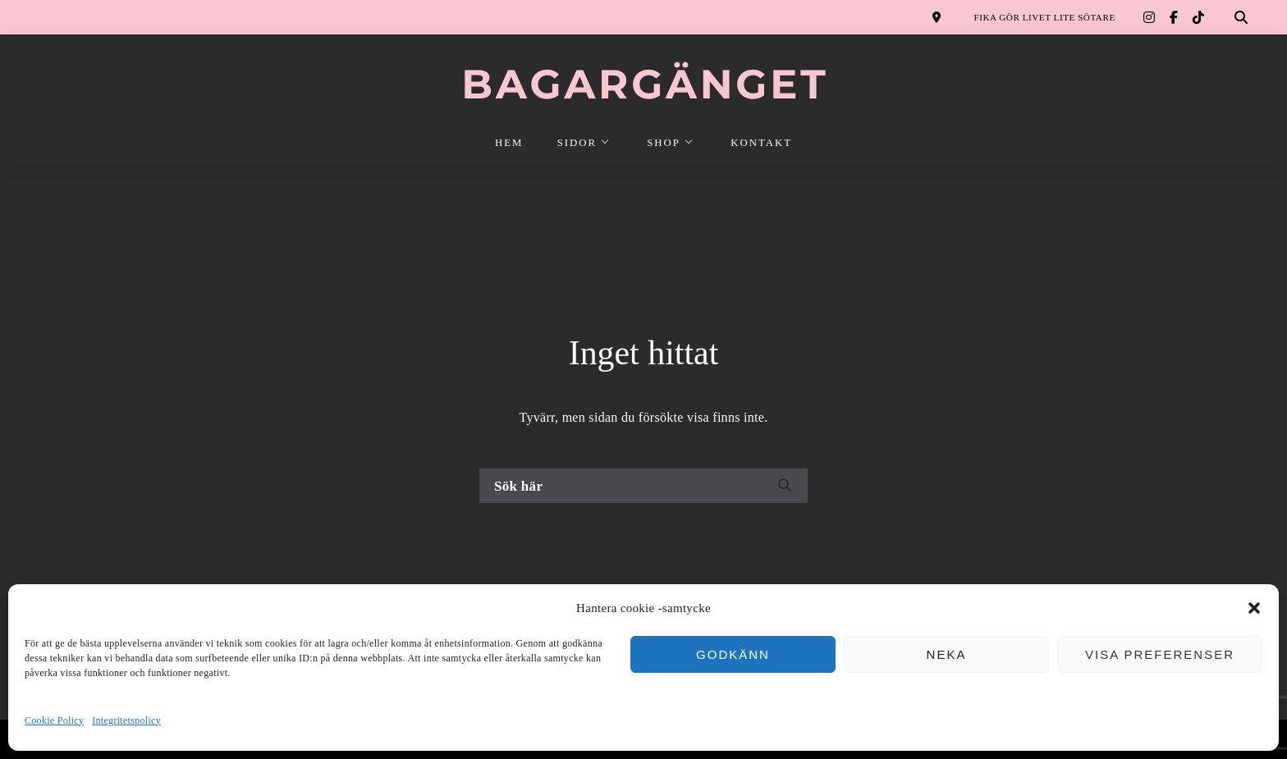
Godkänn (733, 654)
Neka (947, 654)
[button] (1254, 608)
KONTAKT (761, 143)
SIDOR (577, 143)
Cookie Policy (54, 720)
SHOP (663, 143)
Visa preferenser (1159, 654)
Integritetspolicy (126, 720)
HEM (509, 143)
